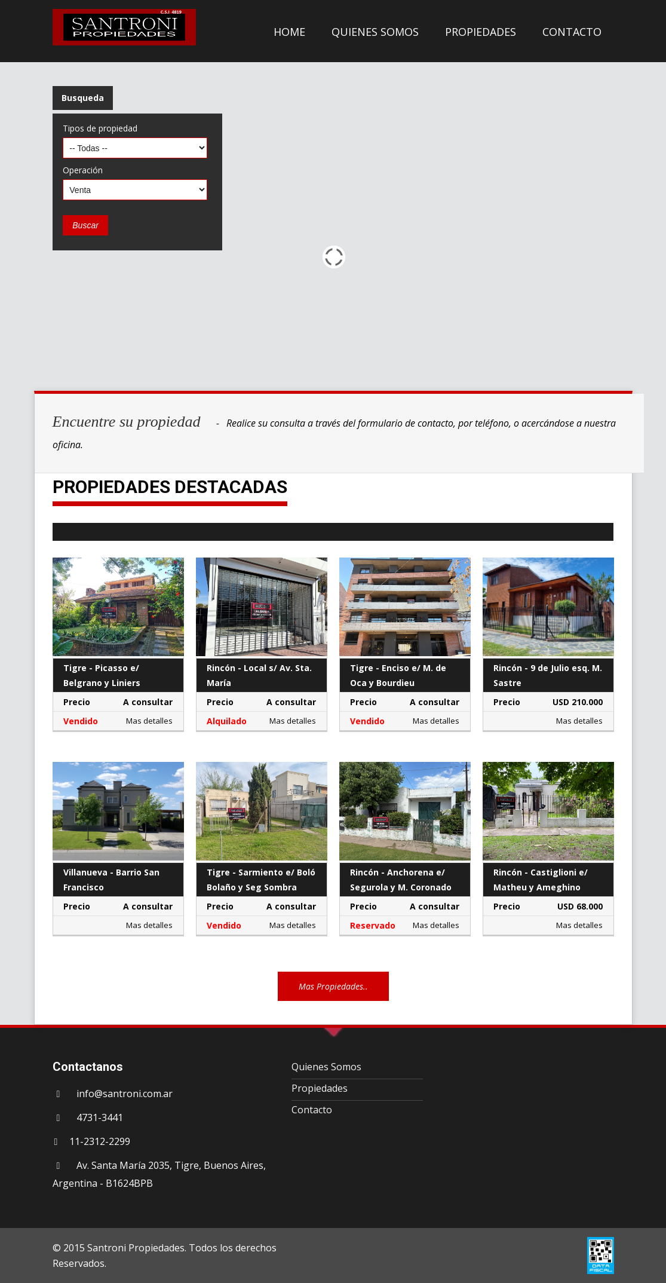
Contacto (311, 1109)
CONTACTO (571, 32)
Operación (83, 170)
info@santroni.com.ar (124, 1093)
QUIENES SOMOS (375, 32)
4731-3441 (99, 1117)
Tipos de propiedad (100, 128)
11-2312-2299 (99, 1141)
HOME (289, 32)
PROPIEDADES (480, 32)
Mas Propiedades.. (333, 986)
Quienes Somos (326, 1066)
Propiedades (319, 1088)
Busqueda (83, 97)
